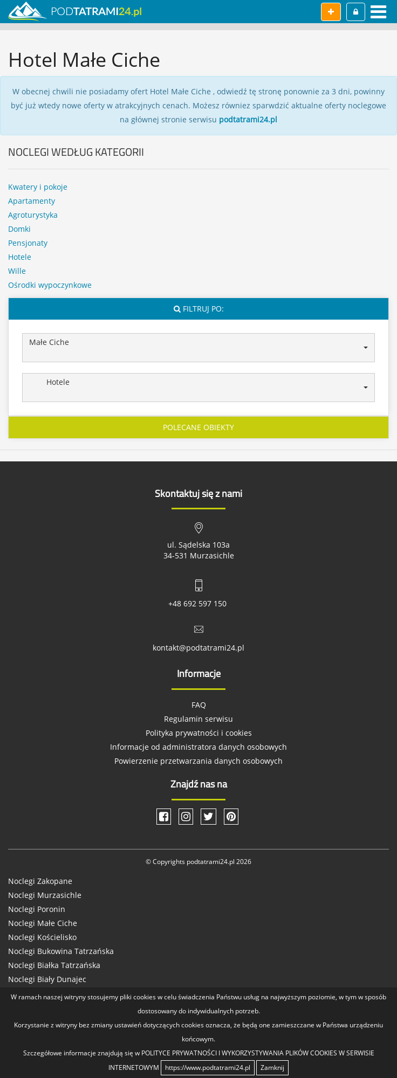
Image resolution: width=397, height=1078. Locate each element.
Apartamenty (31, 201)
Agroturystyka (33, 215)
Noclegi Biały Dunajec (47, 979)
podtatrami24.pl (248, 119)
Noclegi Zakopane (40, 881)
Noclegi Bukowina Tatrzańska (61, 951)
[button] (198, 347)
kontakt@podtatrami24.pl (198, 647)
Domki (19, 229)
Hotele (19, 257)
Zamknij (272, 1067)
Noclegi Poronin (36, 909)
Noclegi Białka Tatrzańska (54, 965)
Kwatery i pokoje (37, 187)
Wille (17, 271)
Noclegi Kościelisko (42, 937)
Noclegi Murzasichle (44, 895)
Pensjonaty (27, 243)
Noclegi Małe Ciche (42, 923)
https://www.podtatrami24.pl (207, 1067)
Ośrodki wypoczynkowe (50, 285)
